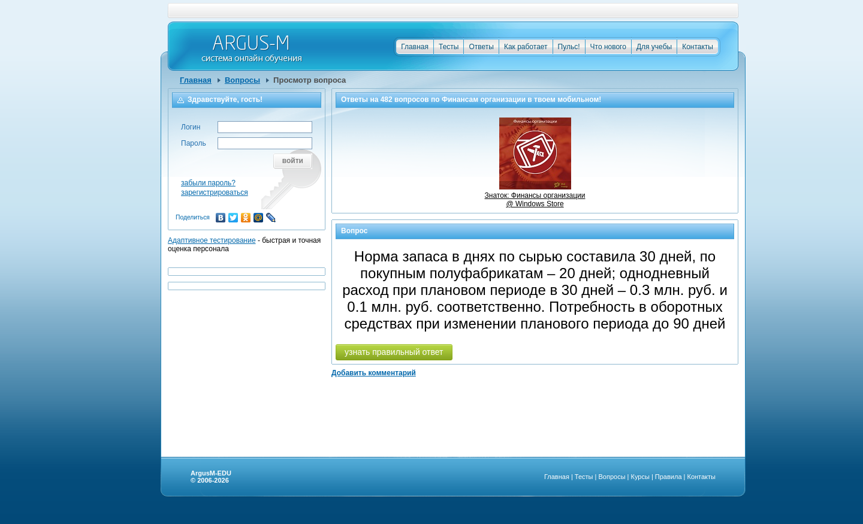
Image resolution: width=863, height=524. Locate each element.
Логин (190, 127)
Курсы (640, 476)
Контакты (697, 47)
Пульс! (569, 47)
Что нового (608, 47)
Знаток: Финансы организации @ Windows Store (535, 195)
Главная (415, 47)
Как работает (526, 47)
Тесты (448, 47)
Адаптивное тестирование (212, 240)
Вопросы (242, 80)
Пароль (193, 143)
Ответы (481, 47)
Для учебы (654, 47)
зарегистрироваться (214, 192)
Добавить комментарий (373, 373)
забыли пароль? (208, 183)
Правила (668, 476)
